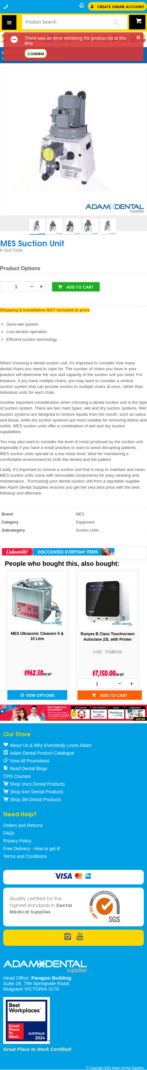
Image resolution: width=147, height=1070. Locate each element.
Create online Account (120, 6)
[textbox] (62, 22)
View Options (40, 695)
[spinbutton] (14, 286)
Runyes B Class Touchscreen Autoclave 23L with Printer (108, 637)
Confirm (35, 53)
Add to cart (79, 287)
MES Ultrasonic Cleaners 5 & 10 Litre (37, 636)
